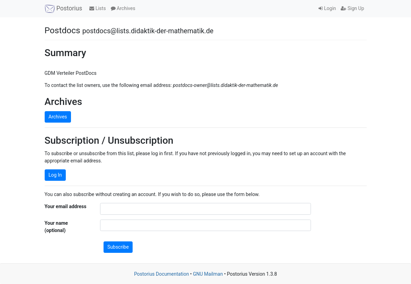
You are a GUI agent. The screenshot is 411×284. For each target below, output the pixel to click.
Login (327, 8)
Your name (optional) (56, 226)
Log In (55, 175)
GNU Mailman (208, 274)
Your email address (66, 206)
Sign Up (352, 8)
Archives (123, 8)
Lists (97, 8)
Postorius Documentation (161, 274)
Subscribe (118, 247)
